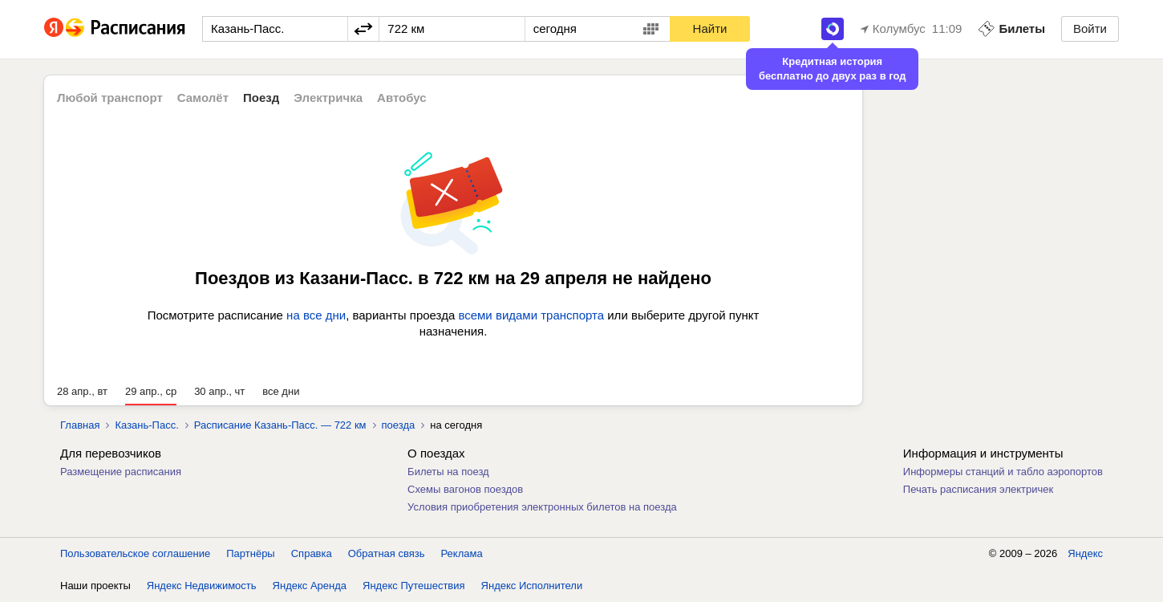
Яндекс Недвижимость (202, 586)
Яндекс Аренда (309, 586)
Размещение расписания (120, 472)
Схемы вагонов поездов (465, 489)
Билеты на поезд (448, 472)
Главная (79, 425)
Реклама (462, 553)
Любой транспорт (110, 97)
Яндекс (1085, 553)
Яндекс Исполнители (532, 586)
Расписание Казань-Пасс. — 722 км (280, 425)
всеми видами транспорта (531, 315)
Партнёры (250, 553)
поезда (398, 425)
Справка (311, 553)
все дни (280, 391)
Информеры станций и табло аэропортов (1003, 472)
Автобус (402, 97)
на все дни (316, 315)
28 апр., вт (82, 391)
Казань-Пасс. (146, 425)
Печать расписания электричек (978, 489)
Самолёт (203, 97)
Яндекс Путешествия (414, 586)
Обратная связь (386, 553)
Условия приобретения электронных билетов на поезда (542, 507)
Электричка (328, 97)
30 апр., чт (219, 391)
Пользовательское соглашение (135, 553)
